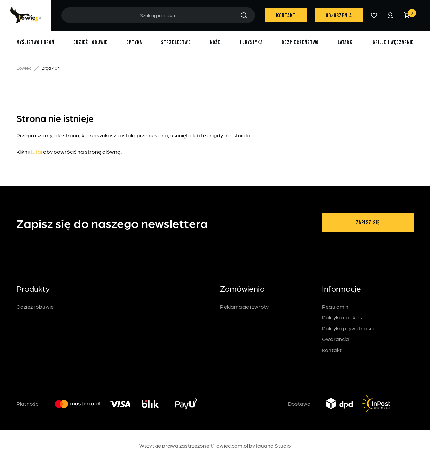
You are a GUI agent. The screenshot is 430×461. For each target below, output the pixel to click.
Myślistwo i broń (35, 42)
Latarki (346, 42)
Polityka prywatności (348, 328)
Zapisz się (367, 222)
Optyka (134, 42)
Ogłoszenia (339, 15)
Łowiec (23, 67)
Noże (215, 42)
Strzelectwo (176, 42)
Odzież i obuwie (90, 42)
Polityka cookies (342, 317)
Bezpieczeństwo (300, 42)
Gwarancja (335, 339)
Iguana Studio (273, 445)
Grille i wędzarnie (393, 42)
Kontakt (286, 15)
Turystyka (251, 42)
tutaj (36, 151)
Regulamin (335, 306)
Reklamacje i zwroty (244, 306)
